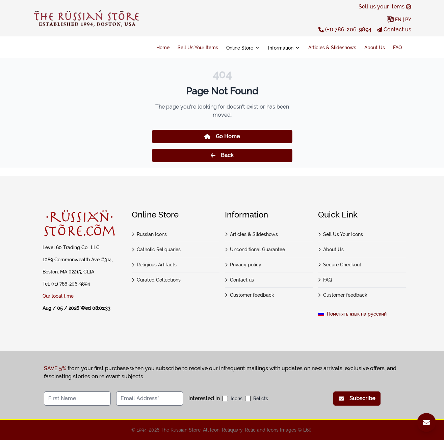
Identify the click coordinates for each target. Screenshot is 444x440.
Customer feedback (250, 295)
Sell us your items (385, 6)
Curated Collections (156, 280)
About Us (374, 47)
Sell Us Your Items (198, 47)
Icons (236, 398)
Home (162, 47)
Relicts (260, 398)
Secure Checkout (340, 264)
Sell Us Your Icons (340, 234)
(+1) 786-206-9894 (344, 29)
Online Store (243, 48)
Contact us (394, 29)
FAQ (397, 47)
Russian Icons (149, 234)
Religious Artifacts (154, 264)
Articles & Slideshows (332, 47)
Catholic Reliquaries (156, 249)
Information (284, 48)
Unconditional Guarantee (255, 249)
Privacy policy (243, 264)
